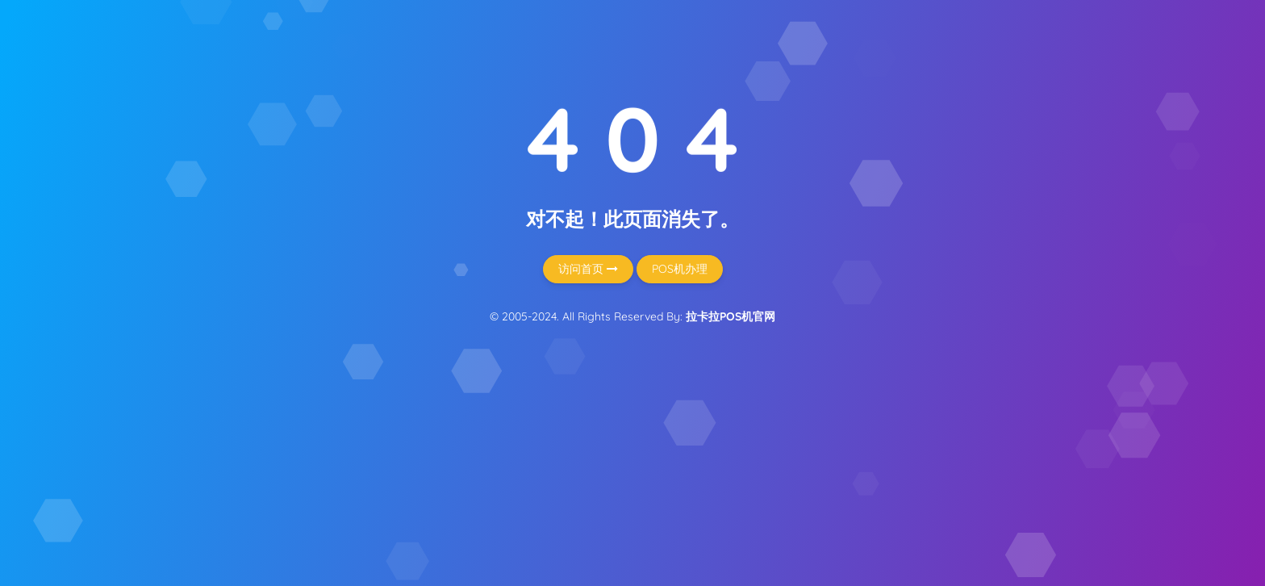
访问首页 (588, 269)
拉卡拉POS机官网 (730, 316)
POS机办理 (680, 269)
